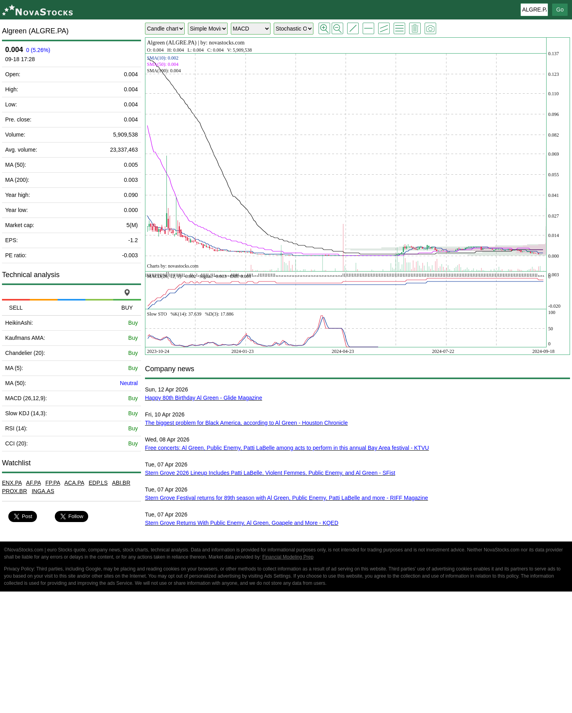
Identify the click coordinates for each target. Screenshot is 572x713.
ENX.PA (12, 483)
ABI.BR (121, 483)
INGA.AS (43, 491)
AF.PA (33, 483)
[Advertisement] (286, 653)
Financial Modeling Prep (287, 557)
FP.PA (52, 483)
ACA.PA (74, 483)
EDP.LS (98, 483)
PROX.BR (14, 491)
